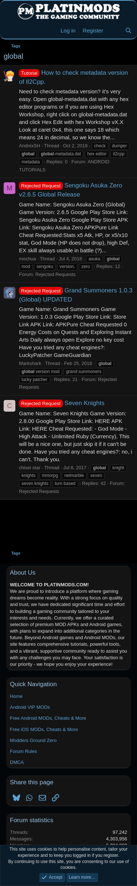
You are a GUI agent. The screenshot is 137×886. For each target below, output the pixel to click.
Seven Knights (61, 403)
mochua (27, 258)
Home (16, 696)
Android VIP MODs (30, 707)
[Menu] (10, 30)
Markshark (30, 363)
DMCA (17, 762)
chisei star (30, 467)
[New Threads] (114, 30)
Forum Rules (23, 751)
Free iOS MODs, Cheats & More (44, 729)
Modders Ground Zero (33, 740)
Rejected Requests (55, 274)
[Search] (128, 30)
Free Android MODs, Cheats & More (48, 718)
